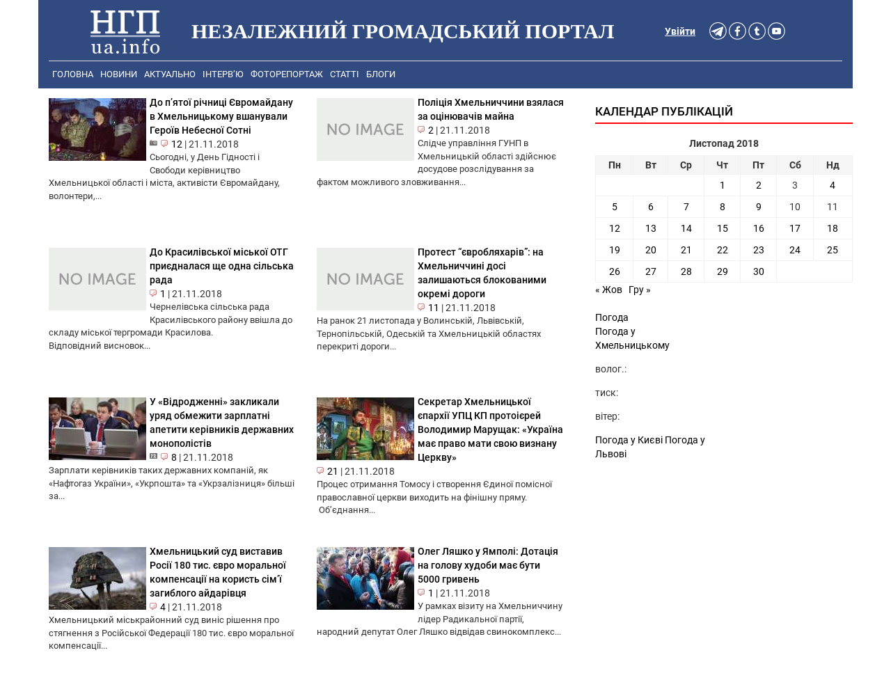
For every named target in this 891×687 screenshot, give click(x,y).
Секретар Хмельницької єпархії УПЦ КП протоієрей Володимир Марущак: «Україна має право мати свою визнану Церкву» (490, 429)
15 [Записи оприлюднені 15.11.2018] (722, 228)
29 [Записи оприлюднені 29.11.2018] (722, 271)
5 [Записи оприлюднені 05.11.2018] (614, 206)
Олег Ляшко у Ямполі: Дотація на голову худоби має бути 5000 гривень (488, 565)
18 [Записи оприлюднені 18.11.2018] (832, 228)
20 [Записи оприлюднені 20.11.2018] (650, 249)
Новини (118, 74)
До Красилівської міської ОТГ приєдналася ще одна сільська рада (222, 265)
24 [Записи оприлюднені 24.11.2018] (795, 249)
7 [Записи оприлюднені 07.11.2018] (686, 206)
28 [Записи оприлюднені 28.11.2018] (686, 271)
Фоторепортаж (287, 74)
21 (332, 471)
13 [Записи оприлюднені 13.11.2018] (650, 228)
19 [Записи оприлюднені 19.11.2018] (614, 249)
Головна (72, 74)
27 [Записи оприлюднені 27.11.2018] (650, 271)
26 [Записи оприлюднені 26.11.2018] (614, 271)
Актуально (170, 74)
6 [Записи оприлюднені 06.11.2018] (651, 206)
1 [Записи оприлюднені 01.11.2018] (722, 185)
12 (176, 144)
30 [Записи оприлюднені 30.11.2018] (758, 271)
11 (433, 307)
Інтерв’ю (223, 74)
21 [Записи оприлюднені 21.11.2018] (686, 249)
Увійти (680, 31)
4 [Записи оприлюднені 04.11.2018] (832, 185)
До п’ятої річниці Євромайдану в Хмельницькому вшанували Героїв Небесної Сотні (221, 116)
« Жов (608, 289)
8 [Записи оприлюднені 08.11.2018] (722, 206)
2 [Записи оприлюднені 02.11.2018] (759, 185)
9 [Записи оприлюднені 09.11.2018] (759, 206)
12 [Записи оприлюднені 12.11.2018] (614, 228)
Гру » (640, 289)
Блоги (380, 74)
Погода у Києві (629, 439)
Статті (344, 74)
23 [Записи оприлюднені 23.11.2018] (758, 249)
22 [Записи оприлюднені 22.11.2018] (722, 249)
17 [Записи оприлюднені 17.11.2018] (795, 228)
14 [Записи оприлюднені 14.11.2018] (686, 228)
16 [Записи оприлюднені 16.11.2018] (758, 228)
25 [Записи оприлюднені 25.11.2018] (832, 249)
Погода (612, 317)
